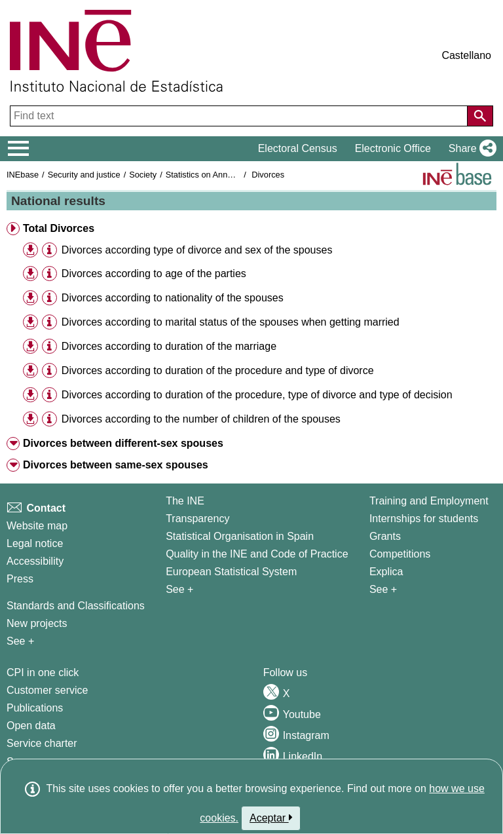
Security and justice (84, 175)
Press (20, 578)
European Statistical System (231, 571)
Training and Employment (429, 500)
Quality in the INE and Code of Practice (257, 553)
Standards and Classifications (76, 605)
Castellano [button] (466, 55)
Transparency (197, 518)
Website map (37, 525)
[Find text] (240, 115)
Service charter (42, 743)
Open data (31, 725)
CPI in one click (43, 672)
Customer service (47, 690)
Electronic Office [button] (393, 148)
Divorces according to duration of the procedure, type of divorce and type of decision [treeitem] (257, 394)
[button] (469, 149)
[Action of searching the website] (480, 115)
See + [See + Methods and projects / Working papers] (20, 641)
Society (143, 175)
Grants (385, 536)
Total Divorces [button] (58, 228)
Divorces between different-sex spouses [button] (123, 443)
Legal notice (35, 543)
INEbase (23, 175)
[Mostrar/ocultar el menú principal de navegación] (19, 149)
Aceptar (271, 818)
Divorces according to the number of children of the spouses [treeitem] (201, 419)
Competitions (399, 553)
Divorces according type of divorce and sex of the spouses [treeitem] (197, 250)
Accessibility (35, 561)
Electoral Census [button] (297, 148)
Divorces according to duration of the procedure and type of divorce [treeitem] (218, 370)
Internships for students (423, 518)
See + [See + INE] (179, 589)
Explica (386, 571)
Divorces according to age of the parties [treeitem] (154, 273)
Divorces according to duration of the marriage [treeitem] (169, 346)
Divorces (268, 175)
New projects (37, 623)
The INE (185, 500)
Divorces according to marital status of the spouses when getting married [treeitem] (231, 322)
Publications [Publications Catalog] (35, 707)
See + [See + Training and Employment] (383, 589)
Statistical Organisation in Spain (240, 536)
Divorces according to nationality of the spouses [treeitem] (173, 297)
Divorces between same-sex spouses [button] (115, 464)
